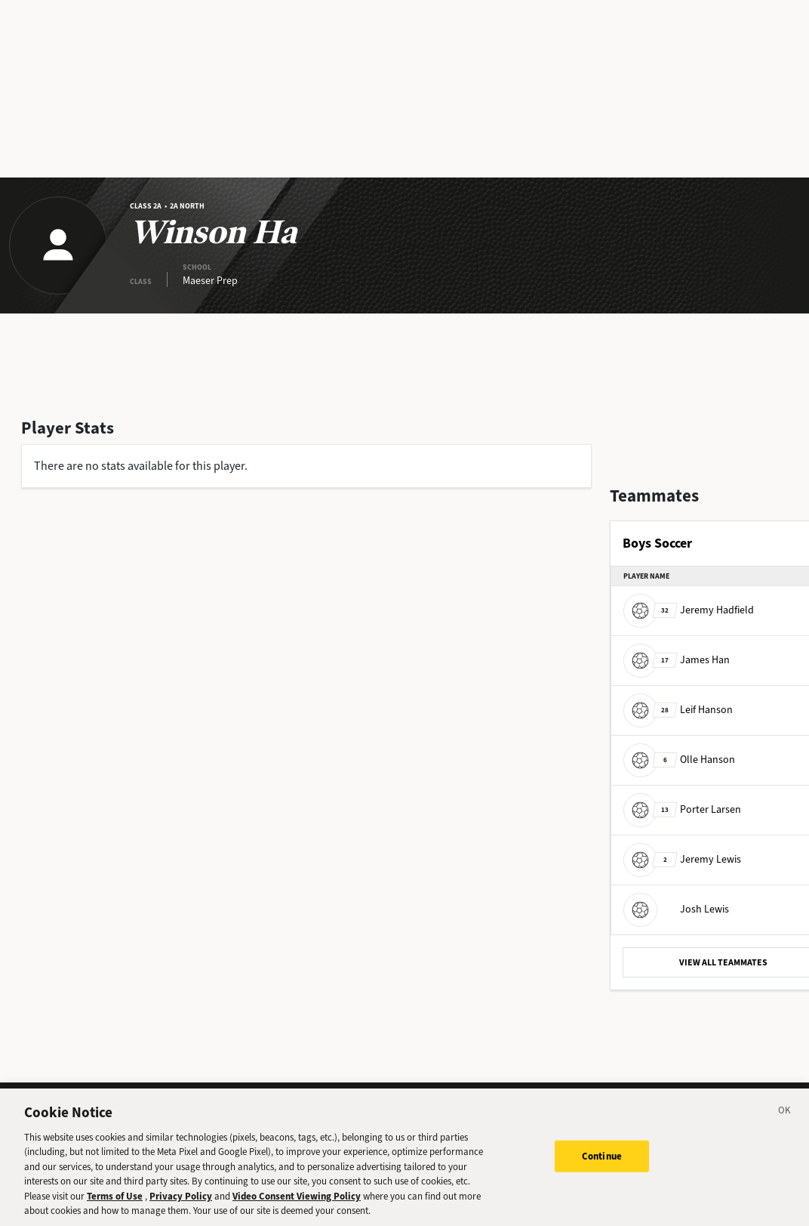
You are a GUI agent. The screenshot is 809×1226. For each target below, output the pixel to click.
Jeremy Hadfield (688, 610)
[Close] (784, 1124)
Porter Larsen (682, 809)
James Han (676, 660)
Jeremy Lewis (682, 859)
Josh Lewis (676, 909)
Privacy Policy (180, 1207)
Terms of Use (115, 1207)
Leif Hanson (678, 710)
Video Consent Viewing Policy (296, 1207)
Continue (602, 1167)
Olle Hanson (679, 759)
